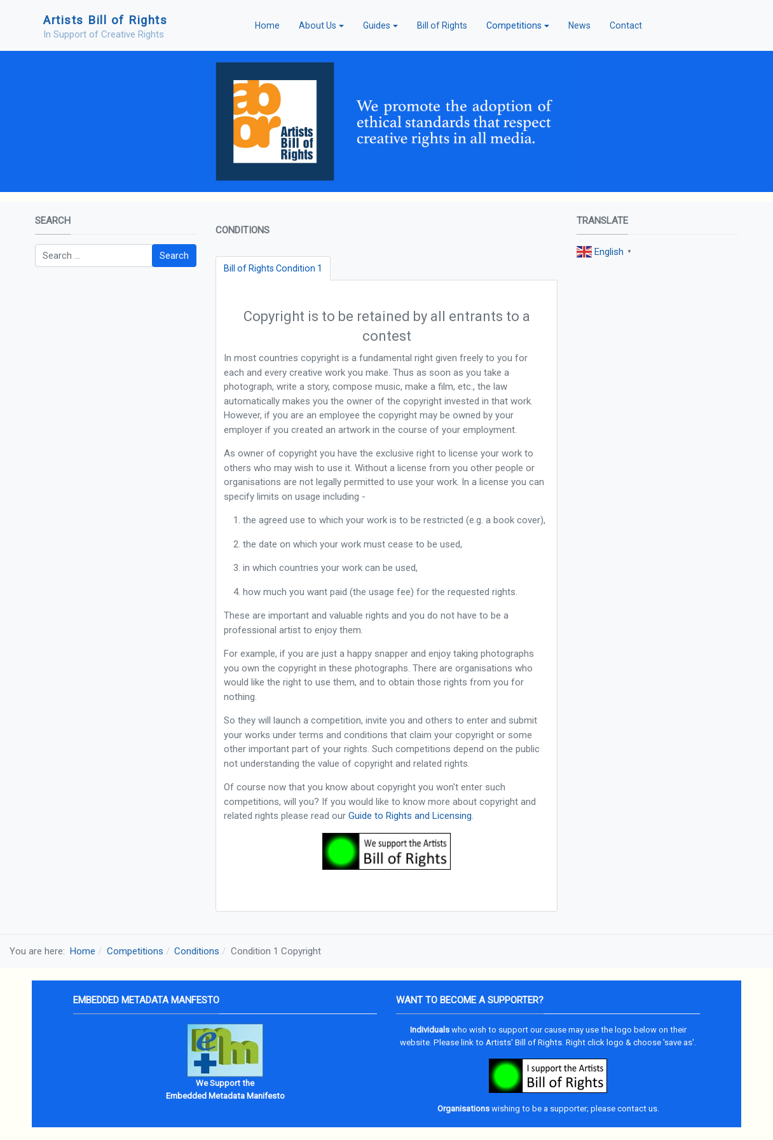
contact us (637, 1108)
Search (174, 255)
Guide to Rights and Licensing (410, 815)
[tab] (273, 268)
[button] (321, 25)
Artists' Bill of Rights (524, 1042)
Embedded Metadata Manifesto (225, 1096)
